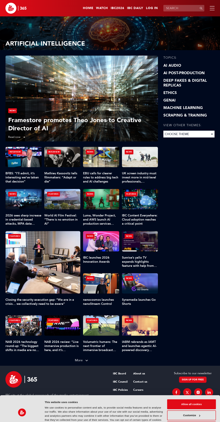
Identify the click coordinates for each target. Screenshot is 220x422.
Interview (15, 152)
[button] (211, 8)
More (79, 360)
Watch (102, 8)
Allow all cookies (191, 386)
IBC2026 (117, 8)
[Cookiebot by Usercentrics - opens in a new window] (22, 415)
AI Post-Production (184, 73)
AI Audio (172, 65)
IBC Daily (135, 8)
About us (139, 373)
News (13, 110)
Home (88, 8)
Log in (152, 8)
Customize (191, 397)
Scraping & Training (185, 115)
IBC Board (119, 373)
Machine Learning (183, 107)
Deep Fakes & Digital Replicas (185, 83)
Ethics (170, 92)
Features (15, 236)
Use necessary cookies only (191, 408)
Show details (53, 415)
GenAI (169, 100)
